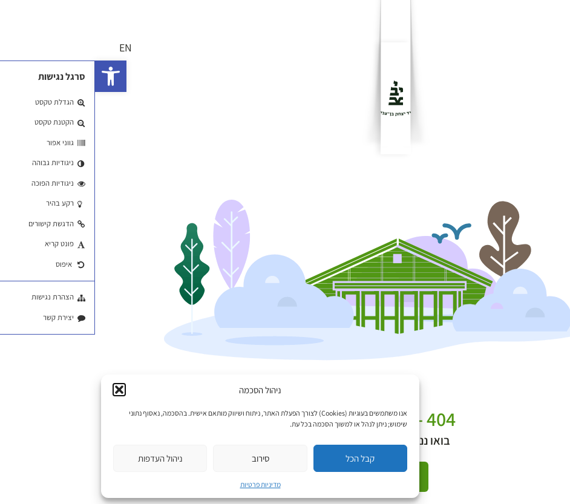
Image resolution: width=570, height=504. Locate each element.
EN (30, 47)
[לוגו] (301, 98)
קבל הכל (265, 458)
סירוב (165, 458)
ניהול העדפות (65, 458)
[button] (15, 76)
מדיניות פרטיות (165, 484)
